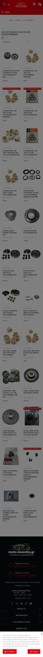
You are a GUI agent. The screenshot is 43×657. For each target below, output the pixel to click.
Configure (9, 651)
